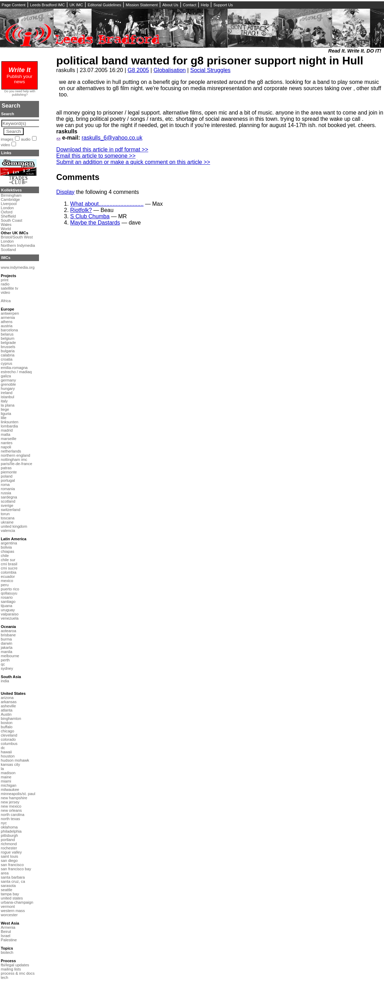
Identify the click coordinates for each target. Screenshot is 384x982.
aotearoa (8, 631)
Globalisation (170, 70)
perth (5, 660)
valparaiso (9, 614)
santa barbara (13, 877)
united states (12, 898)
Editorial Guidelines (104, 5)
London (7, 208)
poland (7, 476)
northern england (15, 455)
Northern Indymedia (18, 245)
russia (6, 493)
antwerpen (10, 313)
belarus (7, 334)
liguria (6, 413)
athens (7, 322)
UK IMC (76, 5)
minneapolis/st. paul (18, 794)
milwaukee (10, 789)
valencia (8, 530)
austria (7, 326)
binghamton (11, 718)
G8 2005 (138, 70)
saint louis (9, 856)
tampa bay (10, 894)
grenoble (8, 384)
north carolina (12, 814)
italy (4, 401)
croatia (7, 359)
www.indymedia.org (17, 267)
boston (7, 723)
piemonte (9, 472)
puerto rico (10, 589)
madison (8, 773)
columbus (9, 743)
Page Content (13, 5)
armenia (8, 317)
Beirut (6, 931)
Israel (5, 936)
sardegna (9, 497)
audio (25, 139)
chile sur (8, 560)
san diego (9, 860)
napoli (6, 447)
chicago (7, 731)
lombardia (9, 426)
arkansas (8, 702)
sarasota (8, 885)
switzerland (10, 510)
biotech (7, 952)
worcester (9, 915)
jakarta (7, 647)
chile (5, 555)
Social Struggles (210, 70)
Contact (189, 5)
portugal (8, 480)
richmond (9, 844)
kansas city (10, 764)
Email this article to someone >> (96, 156)
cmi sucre (9, 568)
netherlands (11, 451)
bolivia (6, 547)
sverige (7, 505)
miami (6, 781)
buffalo (6, 727)
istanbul (7, 397)
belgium (7, 338)
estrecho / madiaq (16, 372)
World (6, 229)
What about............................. (107, 204)
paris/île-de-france (16, 464)
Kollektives (11, 190)
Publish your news (19, 76)
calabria (7, 355)
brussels (8, 347)
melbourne (10, 656)
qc (3, 664)
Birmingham (11, 195)
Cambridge (10, 199)
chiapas (7, 551)
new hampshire (14, 798)
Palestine (9, 940)
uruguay (8, 610)
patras (6, 468)
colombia (8, 572)
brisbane (8, 635)
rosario (7, 597)
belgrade (8, 342)
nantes (7, 443)
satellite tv (9, 288)
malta (5, 434)
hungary (8, 388)
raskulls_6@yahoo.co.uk (111, 138)
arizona (7, 698)
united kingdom (14, 526)
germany (8, 380)
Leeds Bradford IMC (47, 5)
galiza (6, 376)
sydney (7, 668)
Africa (6, 301)
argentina (9, 543)
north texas (10, 819)
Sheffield (8, 216)
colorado (8, 739)
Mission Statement (142, 5)
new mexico (11, 806)
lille (3, 418)
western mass (13, 911)
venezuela (9, 618)
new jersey (10, 802)
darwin (6, 643)
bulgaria (8, 351)
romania (8, 489)
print (4, 280)
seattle (6, 890)
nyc (4, 823)
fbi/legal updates (15, 965)
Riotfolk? (81, 210)
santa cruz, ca (13, 881)
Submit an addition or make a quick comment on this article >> (133, 162)
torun (5, 514)
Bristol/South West (17, 237)
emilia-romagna (14, 368)
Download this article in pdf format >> (102, 149)
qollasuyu (9, 593)
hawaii (6, 752)
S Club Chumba (90, 216)
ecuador (8, 576)
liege (5, 409)
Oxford (7, 212)
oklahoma (9, 827)
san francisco (12, 865)
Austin (6, 714)
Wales (6, 224)
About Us (170, 5)
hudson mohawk (15, 760)
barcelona (9, 330)
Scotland (8, 250)
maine (6, 777)
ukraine (7, 522)
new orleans (11, 810)
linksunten (9, 422)
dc (3, 748)
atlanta (7, 710)
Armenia (8, 927)
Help (205, 5)
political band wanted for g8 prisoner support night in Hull (209, 60)
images (7, 139)
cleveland (9, 735)
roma (5, 484)
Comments (78, 177)
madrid (7, 430)
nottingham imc (14, 459)
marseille (8, 439)
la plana (7, 405)
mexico (7, 581)
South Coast (11, 220)
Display (65, 192)
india (5, 681)
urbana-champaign (17, 902)
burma (6, 639)
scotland (8, 501)
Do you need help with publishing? (20, 92)
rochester (9, 848)
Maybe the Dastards (95, 223)
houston (8, 756)
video (5, 145)
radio (5, 284)
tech (4, 977)
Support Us (223, 5)
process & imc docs (17, 973)
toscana (7, 518)
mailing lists (11, 969)
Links (6, 153)
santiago (8, 601)
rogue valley (11, 852)
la (2, 769)
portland (8, 840)
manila (6, 652)
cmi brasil (9, 564)
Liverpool (8, 204)
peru (4, 585)
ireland (7, 393)
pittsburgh (9, 835)
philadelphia (11, 831)
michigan (8, 785)
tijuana (6, 606)
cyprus (6, 363)
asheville (8, 706)
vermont (8, 906)
